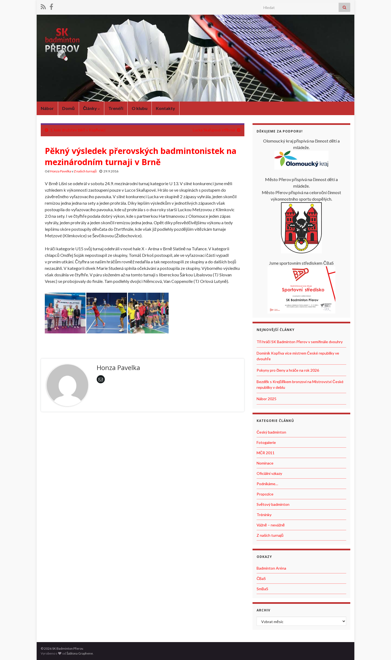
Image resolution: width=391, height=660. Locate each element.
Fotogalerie (266, 442)
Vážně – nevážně (271, 525)
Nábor (47, 108)
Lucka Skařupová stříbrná (214, 130)
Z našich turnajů (85, 171)
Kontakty (165, 108)
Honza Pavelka (60, 171)
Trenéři (115, 108)
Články (91, 108)
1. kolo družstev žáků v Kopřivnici (77, 130)
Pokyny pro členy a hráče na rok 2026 (288, 370)
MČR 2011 (266, 452)
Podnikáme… (267, 483)
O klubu (139, 108)
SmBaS (262, 588)
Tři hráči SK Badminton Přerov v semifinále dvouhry (300, 341)
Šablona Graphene (80, 653)
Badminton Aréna (271, 568)
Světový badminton (273, 504)
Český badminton (271, 432)
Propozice (265, 494)
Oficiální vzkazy (269, 473)
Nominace (265, 463)
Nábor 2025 (266, 398)
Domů (68, 108)
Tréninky (264, 514)
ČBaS (261, 578)
